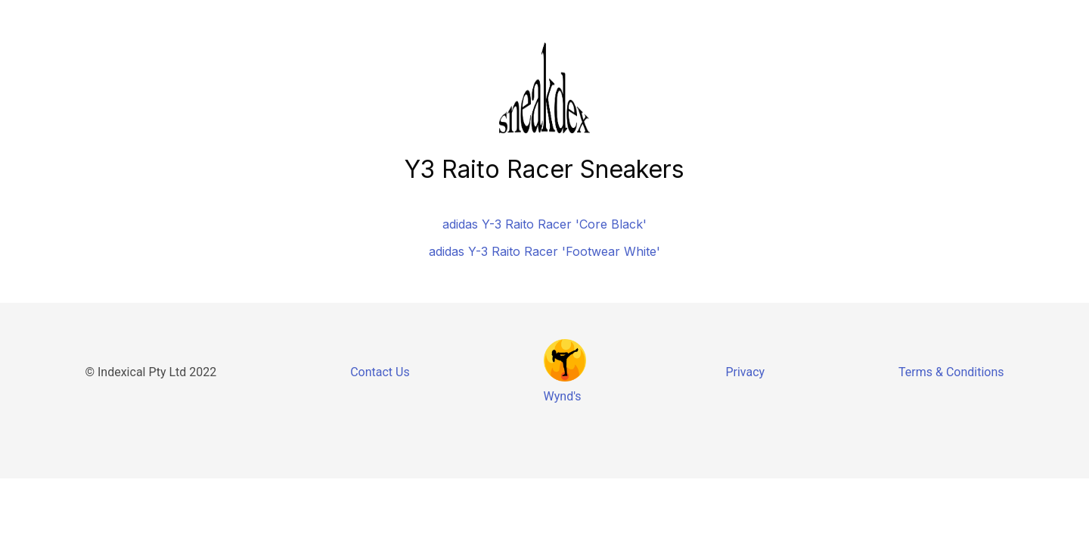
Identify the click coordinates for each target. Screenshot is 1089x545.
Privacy (745, 372)
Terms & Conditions (951, 372)
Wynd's (563, 396)
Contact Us (380, 372)
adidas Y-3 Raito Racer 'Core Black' (544, 224)
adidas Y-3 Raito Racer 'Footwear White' (544, 251)
